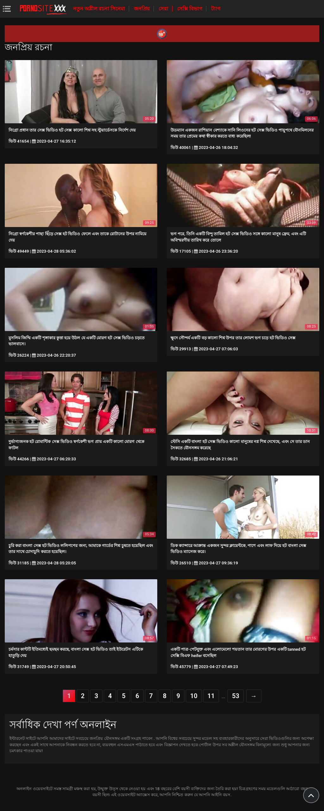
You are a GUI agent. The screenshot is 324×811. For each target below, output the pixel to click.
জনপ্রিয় (142, 9)
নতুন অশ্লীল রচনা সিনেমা (99, 9)
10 (193, 696)
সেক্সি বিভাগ (190, 9)
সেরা (164, 9)
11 (211, 696)
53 (235, 696)
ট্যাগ (215, 9)
